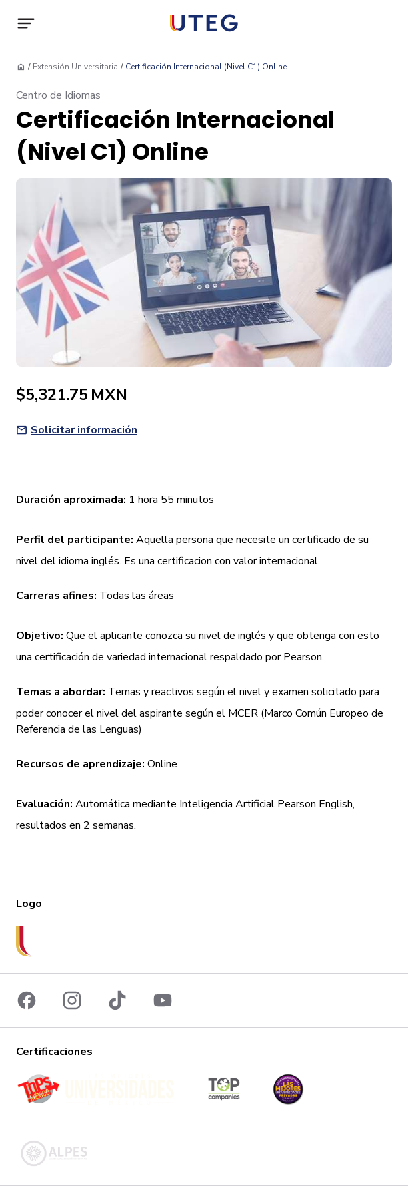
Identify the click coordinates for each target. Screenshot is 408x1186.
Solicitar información (84, 430)
